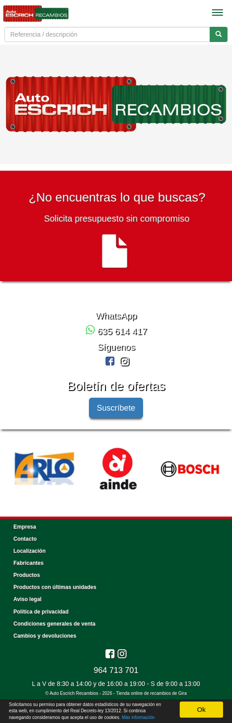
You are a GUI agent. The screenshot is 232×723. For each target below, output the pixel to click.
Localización (29, 551)
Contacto (25, 539)
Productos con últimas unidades (54, 587)
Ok (201, 709)
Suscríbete (116, 408)
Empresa (24, 527)
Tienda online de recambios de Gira (151, 693)
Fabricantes (28, 563)
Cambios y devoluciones (44, 636)
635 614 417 (116, 331)
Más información (138, 717)
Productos (26, 575)
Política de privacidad (40, 612)
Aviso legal (27, 599)
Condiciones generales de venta (54, 624)
